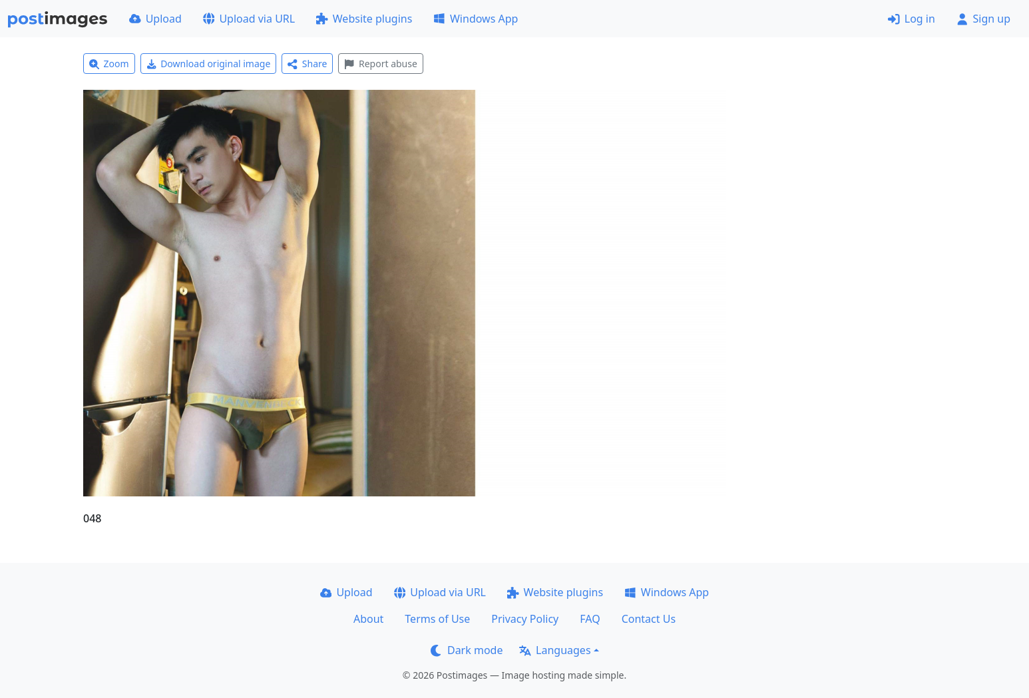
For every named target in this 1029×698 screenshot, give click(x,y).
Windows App (475, 18)
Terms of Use (437, 618)
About (368, 618)
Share (307, 63)
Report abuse (380, 63)
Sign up (983, 18)
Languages (554, 650)
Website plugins (364, 18)
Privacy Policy (524, 618)
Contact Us (649, 618)
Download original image (208, 63)
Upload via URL (249, 18)
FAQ (590, 618)
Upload (155, 18)
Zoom (109, 63)
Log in (911, 18)
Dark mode (467, 650)
